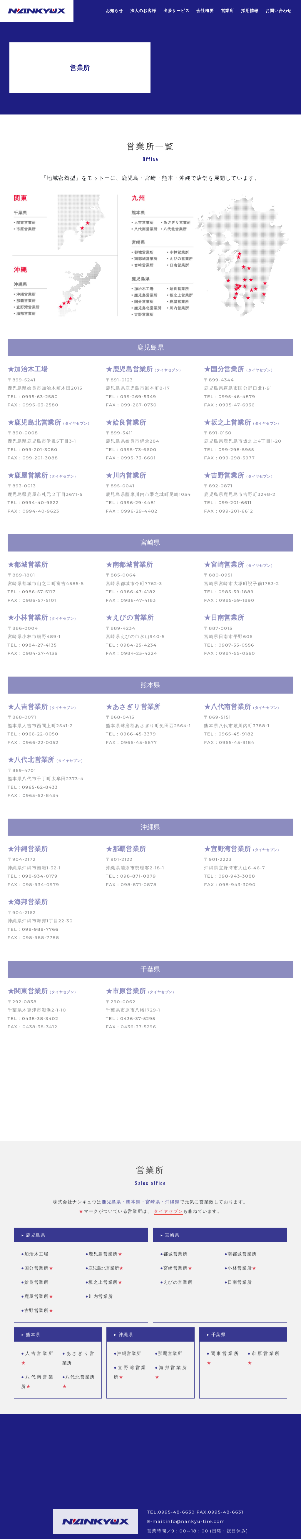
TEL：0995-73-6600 (131, 452)
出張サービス (176, 10)
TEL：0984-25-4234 (131, 647)
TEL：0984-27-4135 (32, 647)
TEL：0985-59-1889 (229, 594)
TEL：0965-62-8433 (33, 789)
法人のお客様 (143, 10)
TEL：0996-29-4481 (131, 505)
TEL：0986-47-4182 (130, 594)
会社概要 (205, 10)
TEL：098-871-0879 (131, 878)
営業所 (227, 10)
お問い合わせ (278, 10)
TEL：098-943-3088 (229, 878)
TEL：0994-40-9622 (33, 505)
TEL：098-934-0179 (33, 878)
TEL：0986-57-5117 (32, 594)
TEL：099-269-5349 (131, 399)
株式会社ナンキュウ (36, 11)
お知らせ (114, 10)
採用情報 (249, 10)
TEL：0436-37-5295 (130, 1021)
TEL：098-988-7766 (33, 931)
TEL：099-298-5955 (229, 452)
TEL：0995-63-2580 (33, 399)
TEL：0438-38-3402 (33, 1021)
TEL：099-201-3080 (33, 452)
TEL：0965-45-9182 (229, 736)
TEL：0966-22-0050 (33, 736)
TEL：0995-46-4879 (229, 399)
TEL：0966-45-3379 (131, 736)
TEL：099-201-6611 (228, 505)
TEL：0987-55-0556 (229, 647)
